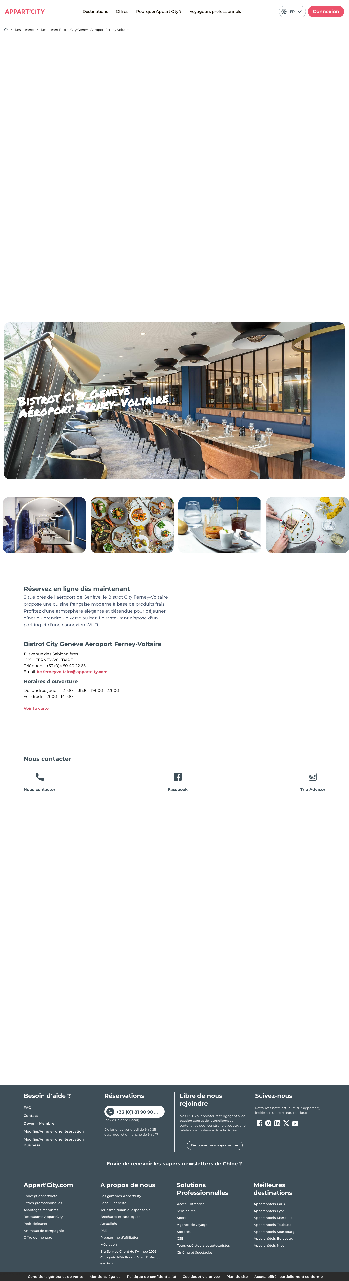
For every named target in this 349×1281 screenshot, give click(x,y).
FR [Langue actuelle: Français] (291, 12)
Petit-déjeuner (35, 1224)
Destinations (95, 11)
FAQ (27, 1107)
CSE (180, 1238)
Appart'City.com (48, 1185)
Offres (122, 11)
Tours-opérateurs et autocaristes (203, 1245)
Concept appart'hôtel (41, 1196)
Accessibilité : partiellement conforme (288, 1276)
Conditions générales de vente (55, 1276)
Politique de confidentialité (151, 1276)
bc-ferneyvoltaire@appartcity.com (72, 671)
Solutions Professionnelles (202, 1188)
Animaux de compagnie (44, 1231)
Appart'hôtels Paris (269, 1204)
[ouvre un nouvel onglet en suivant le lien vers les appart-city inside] (290, 1110)
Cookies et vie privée (201, 1276)
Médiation (108, 1244)
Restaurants (24, 30)
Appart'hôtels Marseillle (273, 1218)
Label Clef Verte (113, 1203)
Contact (31, 1115)
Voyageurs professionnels (215, 11)
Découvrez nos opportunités (215, 1145)
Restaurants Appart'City (43, 1217)
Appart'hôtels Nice (269, 1245)
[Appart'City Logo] (25, 11)
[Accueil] (6, 30)
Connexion (326, 11)
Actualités (108, 1224)
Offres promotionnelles (43, 1203)
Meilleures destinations (273, 1188)
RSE (103, 1231)
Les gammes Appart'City (120, 1196)
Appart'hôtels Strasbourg (274, 1232)
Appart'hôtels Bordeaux (273, 1238)
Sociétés (184, 1232)
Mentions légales (105, 1276)
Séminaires (186, 1211)
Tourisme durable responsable (125, 1210)
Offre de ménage (38, 1237)
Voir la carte (36, 708)
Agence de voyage (192, 1225)
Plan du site (237, 1276)
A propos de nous (127, 1185)
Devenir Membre (39, 1123)
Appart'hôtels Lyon (269, 1211)
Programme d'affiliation (119, 1237)
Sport (181, 1218)
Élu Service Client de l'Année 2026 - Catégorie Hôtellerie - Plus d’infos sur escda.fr (131, 1257)
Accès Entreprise (191, 1204)
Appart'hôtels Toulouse (273, 1225)
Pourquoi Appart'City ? (159, 11)
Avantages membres (41, 1210)
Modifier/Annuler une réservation (54, 1131)
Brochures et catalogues (120, 1217)
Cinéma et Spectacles (195, 1252)
